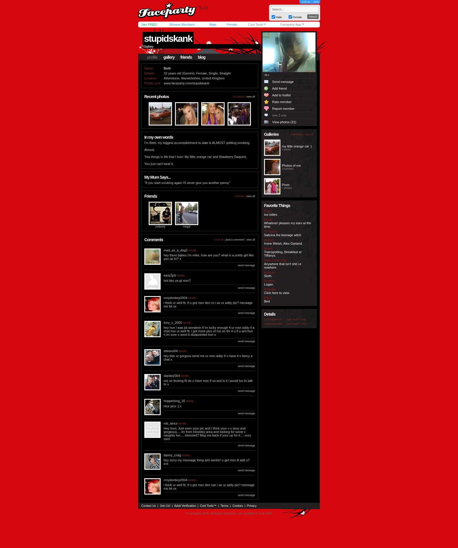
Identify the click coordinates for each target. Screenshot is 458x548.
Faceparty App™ (292, 24)
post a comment (234, 239)
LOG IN (306, 2)
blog (201, 57)
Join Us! (165, 505)
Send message (283, 81)
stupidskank (168, 38)
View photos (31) (284, 122)
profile (152, 57)
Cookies (238, 505)
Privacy (252, 505)
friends (186, 57)
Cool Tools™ (257, 24)
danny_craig (172, 455)
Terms (224, 505)
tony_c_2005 (173, 322)
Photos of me (291, 165)
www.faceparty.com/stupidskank (186, 83)
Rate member (282, 102)
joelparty (160, 226)
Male (212, 24)
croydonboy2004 (175, 298)
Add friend (279, 88)
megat (186, 226)
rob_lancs (171, 423)
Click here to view (276, 293)
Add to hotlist (281, 95)
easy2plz (170, 275)
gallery (168, 57)
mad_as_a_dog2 (176, 250)
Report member (283, 108)
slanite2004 (172, 375)
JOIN (316, 2)
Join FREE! (149, 24)
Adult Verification (185, 505)
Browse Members (182, 24)
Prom (285, 185)
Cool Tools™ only (296, 319)
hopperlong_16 (174, 401)
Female (231, 24)
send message (246, 265)
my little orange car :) (297, 146)
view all (250, 96)
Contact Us (148, 505)
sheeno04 (171, 351)
